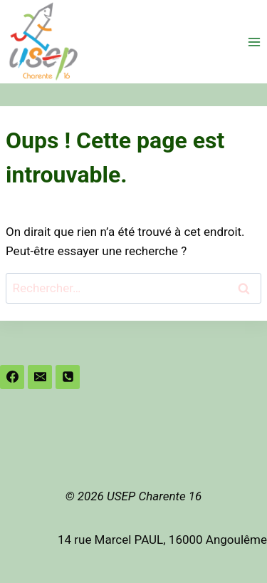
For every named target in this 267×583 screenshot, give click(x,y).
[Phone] (68, 377)
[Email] (40, 377)
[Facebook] (12, 377)
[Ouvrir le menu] (254, 42)
